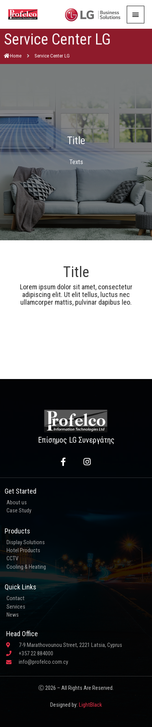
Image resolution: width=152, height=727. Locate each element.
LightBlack (90, 704)
